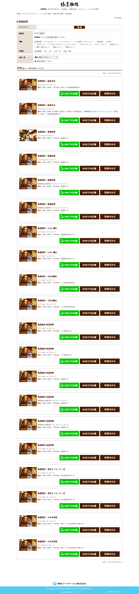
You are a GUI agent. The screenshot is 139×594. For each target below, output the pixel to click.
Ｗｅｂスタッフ (86, 44)
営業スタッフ (114, 44)
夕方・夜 (57, 51)
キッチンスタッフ (65, 42)
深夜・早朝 (67, 51)
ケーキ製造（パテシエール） (84, 42)
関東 (119, 18)
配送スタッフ (57, 47)
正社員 (108, 42)
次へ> (120, 73)
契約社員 (100, 42)
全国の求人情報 (58, 14)
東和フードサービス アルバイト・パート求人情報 (34, 14)
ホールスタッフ (50, 42)
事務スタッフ (70, 47)
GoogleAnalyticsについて (69, 592)
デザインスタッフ (101, 44)
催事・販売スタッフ (43, 47)
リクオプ (118, 592)
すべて (39, 42)
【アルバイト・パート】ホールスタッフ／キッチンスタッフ (56, 44)
